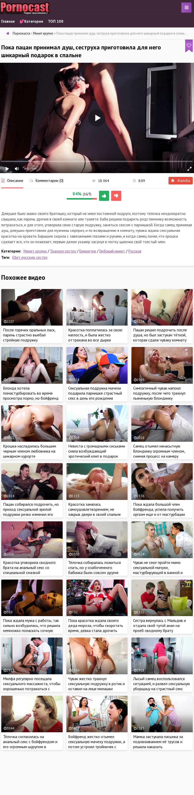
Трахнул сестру (63, 251)
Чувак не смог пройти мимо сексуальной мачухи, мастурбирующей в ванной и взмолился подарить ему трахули (158, 572)
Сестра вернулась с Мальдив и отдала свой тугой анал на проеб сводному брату (159, 625)
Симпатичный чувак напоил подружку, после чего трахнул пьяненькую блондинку (159, 393)
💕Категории (31, 21)
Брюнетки (87, 251)
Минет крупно (35, 251)
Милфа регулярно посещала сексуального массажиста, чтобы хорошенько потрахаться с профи (31, 686)
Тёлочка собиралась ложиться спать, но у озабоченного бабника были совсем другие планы (94, 570)
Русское (134, 251)
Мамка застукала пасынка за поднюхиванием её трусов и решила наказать (158, 741)
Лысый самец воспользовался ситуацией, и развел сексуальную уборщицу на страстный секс (161, 683)
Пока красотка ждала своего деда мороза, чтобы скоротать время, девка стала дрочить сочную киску (95, 628)
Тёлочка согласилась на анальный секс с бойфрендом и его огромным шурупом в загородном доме (30, 744)
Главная (8, 21)
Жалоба (180, 180)
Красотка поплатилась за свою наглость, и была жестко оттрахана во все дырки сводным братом (95, 337)
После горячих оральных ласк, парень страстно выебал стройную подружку (29, 334)
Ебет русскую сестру (29, 257)
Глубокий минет (112, 251)
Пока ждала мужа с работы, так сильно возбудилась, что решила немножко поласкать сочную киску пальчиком (31, 628)
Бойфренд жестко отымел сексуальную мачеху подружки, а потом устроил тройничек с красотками (96, 744)
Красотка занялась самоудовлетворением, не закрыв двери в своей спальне (94, 509)
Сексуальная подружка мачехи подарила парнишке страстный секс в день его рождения (95, 393)
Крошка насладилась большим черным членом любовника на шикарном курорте (29, 451)
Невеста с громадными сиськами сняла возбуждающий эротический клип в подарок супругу (96, 453)
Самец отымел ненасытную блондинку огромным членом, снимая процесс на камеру (159, 451)
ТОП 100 (55, 21)
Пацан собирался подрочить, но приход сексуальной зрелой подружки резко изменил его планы (31, 512)
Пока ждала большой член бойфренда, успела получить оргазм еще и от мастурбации (159, 509)
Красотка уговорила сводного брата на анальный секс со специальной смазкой (29, 567)
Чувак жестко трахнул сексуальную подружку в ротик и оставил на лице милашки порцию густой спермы (96, 686)
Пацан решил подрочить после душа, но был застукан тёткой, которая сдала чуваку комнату (160, 334)
